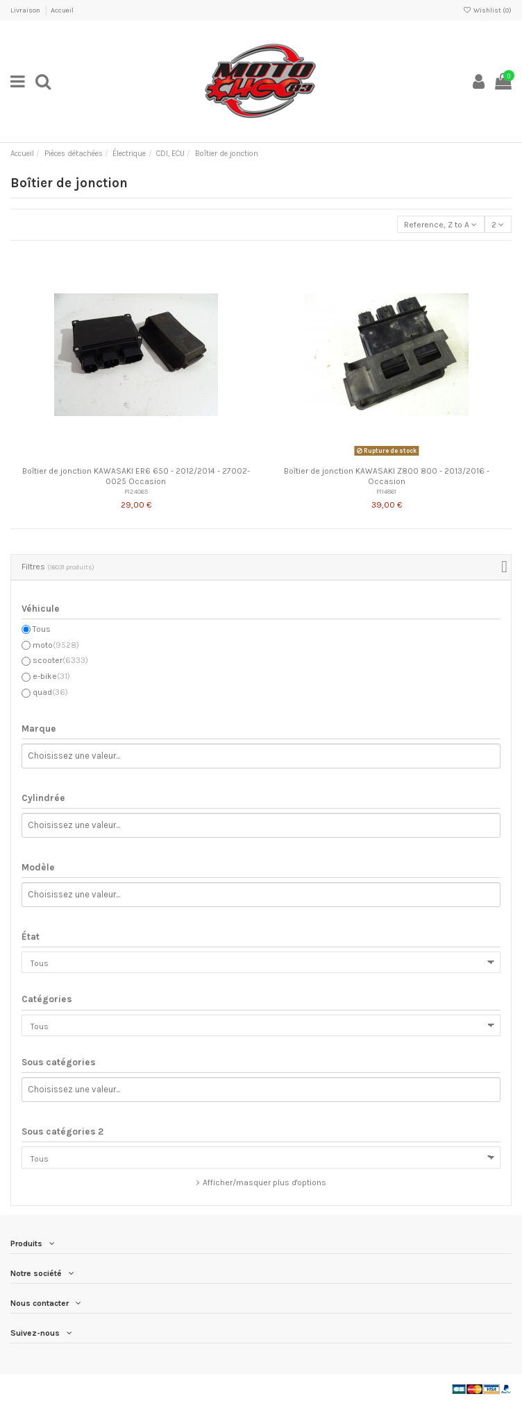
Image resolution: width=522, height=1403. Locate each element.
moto (56, 645)
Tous (42, 629)
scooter (60, 660)
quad (50, 692)
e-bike (51, 676)
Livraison (26, 10)
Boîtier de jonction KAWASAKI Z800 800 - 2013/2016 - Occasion (386, 475)
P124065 (136, 491)
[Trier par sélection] (441, 224)
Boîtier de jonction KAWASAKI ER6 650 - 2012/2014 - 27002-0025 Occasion (136, 475)
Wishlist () (487, 10)
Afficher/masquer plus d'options (264, 1182)
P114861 (386, 491)
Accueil (62, 10)
